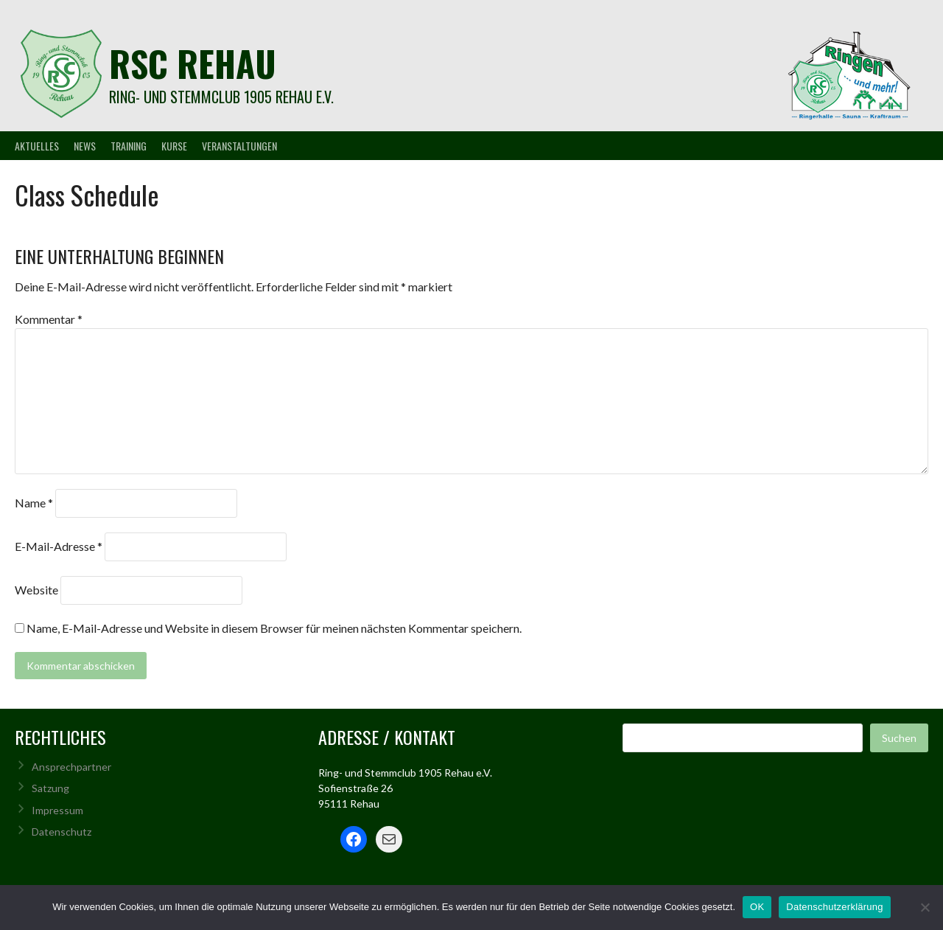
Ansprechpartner (71, 766)
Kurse (174, 145)
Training (129, 145)
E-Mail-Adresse (58, 546)
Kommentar (49, 319)
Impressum (57, 810)
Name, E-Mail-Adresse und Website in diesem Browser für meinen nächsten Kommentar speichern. (274, 628)
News (85, 145)
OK (757, 906)
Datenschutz (61, 831)
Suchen (899, 738)
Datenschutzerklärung (834, 906)
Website (36, 590)
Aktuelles (37, 145)
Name (34, 503)
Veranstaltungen (239, 145)
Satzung (50, 788)
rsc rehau (192, 63)
